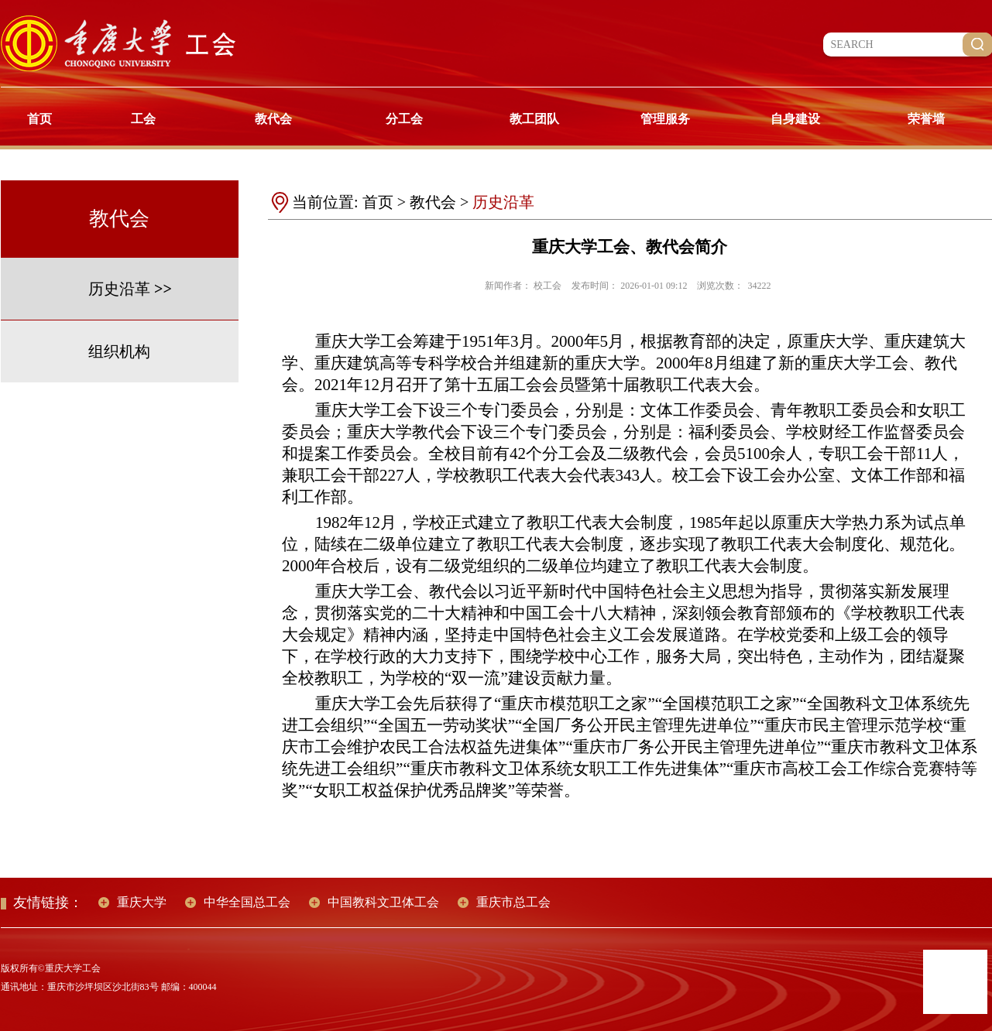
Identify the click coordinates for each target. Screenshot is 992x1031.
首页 (39, 118)
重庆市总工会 (513, 902)
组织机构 (119, 351)
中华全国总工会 (247, 902)
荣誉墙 (926, 118)
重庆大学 (141, 902)
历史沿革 (119, 288)
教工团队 (534, 118)
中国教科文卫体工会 (383, 902)
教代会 (273, 118)
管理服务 (665, 118)
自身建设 (795, 118)
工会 (143, 118)
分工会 (404, 118)
